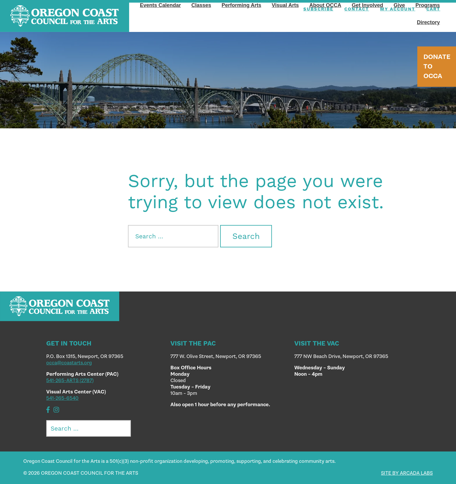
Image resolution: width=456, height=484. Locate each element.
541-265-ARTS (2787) (70, 380)
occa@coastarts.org (69, 363)
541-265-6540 (62, 398)
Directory (428, 22)
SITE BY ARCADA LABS (407, 473)
